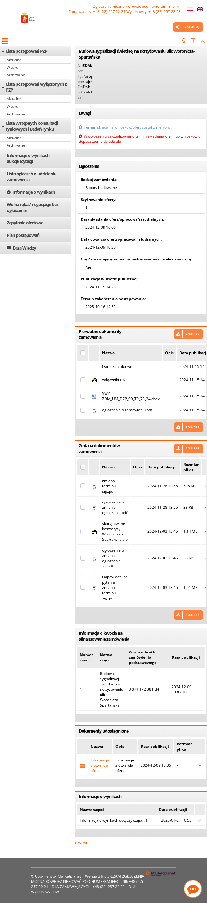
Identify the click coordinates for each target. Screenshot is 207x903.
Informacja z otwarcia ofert (100, 765)
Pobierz (193, 334)
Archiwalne (16, 75)
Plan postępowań (23, 235)
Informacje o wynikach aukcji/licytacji (28, 158)
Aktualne (14, 59)
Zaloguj (192, 27)
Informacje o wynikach (33, 192)
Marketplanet (69, 876)
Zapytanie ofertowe (25, 223)
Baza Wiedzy (24, 248)
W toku (12, 67)
